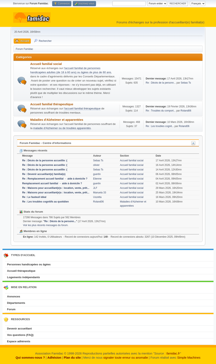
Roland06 (186, 110)
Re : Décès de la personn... (161, 82)
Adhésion (54, 357)
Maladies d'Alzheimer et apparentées (56, 119)
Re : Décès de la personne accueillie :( (44, 160)
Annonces (13, 296)
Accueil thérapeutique (21, 270)
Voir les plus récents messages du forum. (45, 225)
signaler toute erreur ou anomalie (125, 357)
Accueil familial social (46, 64)
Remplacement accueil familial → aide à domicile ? (52, 183)
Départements (16, 302)
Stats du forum (31, 211)
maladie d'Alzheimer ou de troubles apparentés (62, 128)
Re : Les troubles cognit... (160, 126)
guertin (97, 174)
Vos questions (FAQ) (20, 334)
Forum (11, 309)
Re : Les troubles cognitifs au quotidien (45, 201)
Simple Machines (188, 357)
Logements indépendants (23, 277)
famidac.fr (173, 353)
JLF (95, 188)
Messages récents (33, 150)
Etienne (97, 178)
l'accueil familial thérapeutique (82, 108)
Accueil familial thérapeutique (51, 104)
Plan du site (72, 357)
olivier (96, 165)
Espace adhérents (18, 341)
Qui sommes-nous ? (30, 357)
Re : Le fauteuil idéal (34, 197)
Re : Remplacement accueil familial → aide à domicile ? (54, 178)
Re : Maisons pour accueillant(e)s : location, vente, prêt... (55, 188)
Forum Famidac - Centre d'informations (45, 143)
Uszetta (97, 197)
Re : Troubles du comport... (161, 110)
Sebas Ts (186, 82)
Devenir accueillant (19, 328)
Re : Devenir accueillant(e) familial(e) (43, 174)
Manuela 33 (99, 192)
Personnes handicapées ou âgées (29, 264)
